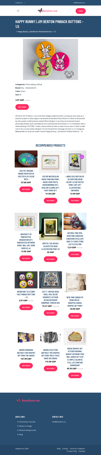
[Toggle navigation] (18, 11)
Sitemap (82, 451)
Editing (39, 84)
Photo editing (30, 84)
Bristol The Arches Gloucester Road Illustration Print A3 (50, 246)
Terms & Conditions (77, 448)
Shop (81, 11)
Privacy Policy (72, 451)
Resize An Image (25, 426)
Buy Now (22, 107)
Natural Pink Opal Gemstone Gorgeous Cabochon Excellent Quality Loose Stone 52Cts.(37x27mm (75, 238)
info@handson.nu (79, 3)
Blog (21, 434)
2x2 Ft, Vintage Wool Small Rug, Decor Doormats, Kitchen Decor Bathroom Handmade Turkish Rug (50, 297)
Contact (65, 448)
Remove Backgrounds (27, 430)
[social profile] (25, 3)
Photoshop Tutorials (27, 422)
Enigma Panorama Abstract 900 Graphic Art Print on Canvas (26, 353)
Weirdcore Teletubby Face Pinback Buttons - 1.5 (26, 294)
